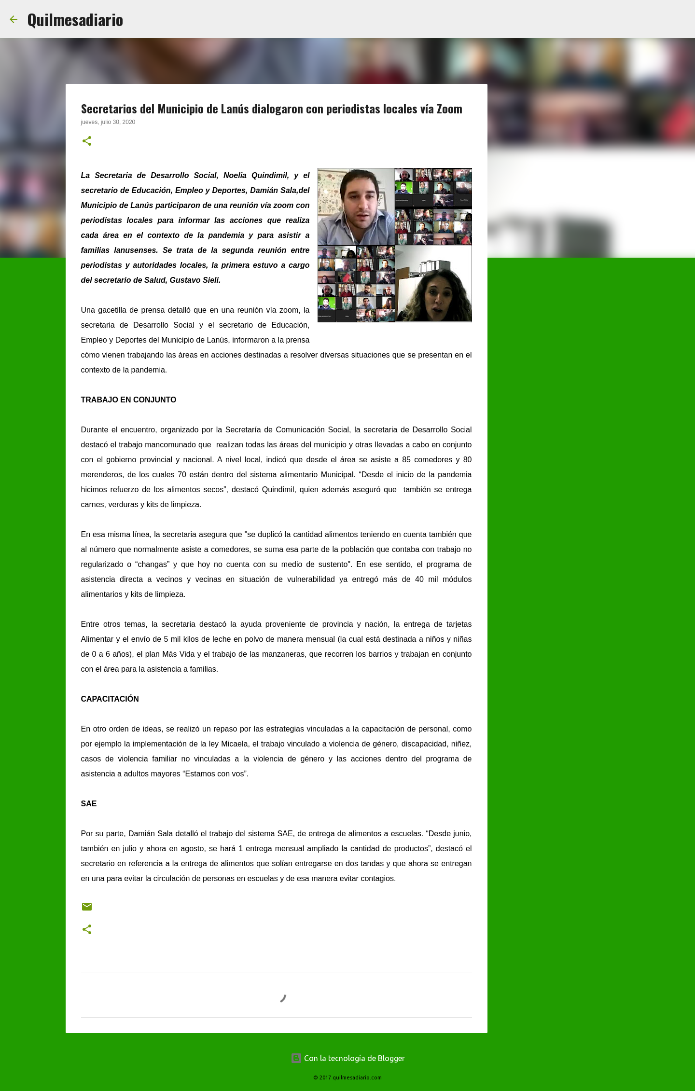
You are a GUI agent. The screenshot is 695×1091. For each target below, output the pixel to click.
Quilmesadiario (75, 19)
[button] (87, 142)
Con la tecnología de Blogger (348, 1058)
